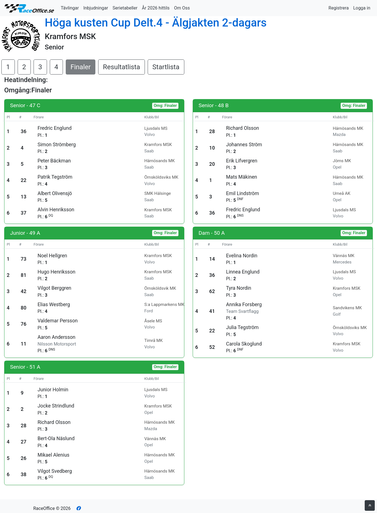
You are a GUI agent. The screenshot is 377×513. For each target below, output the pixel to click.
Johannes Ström (244, 144)
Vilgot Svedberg (54, 471)
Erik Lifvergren (241, 161)
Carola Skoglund (244, 344)
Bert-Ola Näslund (55, 438)
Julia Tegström (242, 327)
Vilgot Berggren (54, 288)
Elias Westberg (53, 304)
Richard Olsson (242, 128)
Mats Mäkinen (241, 177)
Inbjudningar (95, 8)
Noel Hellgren (52, 255)
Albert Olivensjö (54, 193)
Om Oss (182, 8)
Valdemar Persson (57, 320)
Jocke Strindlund (55, 406)
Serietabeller (124, 8)
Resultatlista (121, 67)
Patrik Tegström (54, 177)
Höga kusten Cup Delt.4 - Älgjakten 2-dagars (156, 22)
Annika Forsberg (244, 304)
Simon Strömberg (56, 144)
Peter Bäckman (54, 161)
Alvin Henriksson (55, 209)
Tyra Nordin (238, 288)
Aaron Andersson (56, 337)
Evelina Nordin (241, 255)
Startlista (166, 67)
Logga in (361, 8)
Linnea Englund (243, 272)
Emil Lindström (242, 193)
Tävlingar (70, 8)
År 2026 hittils (155, 8)
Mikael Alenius (53, 455)
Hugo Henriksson (56, 272)
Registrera (339, 8)
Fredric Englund (54, 128)
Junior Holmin (52, 389)
